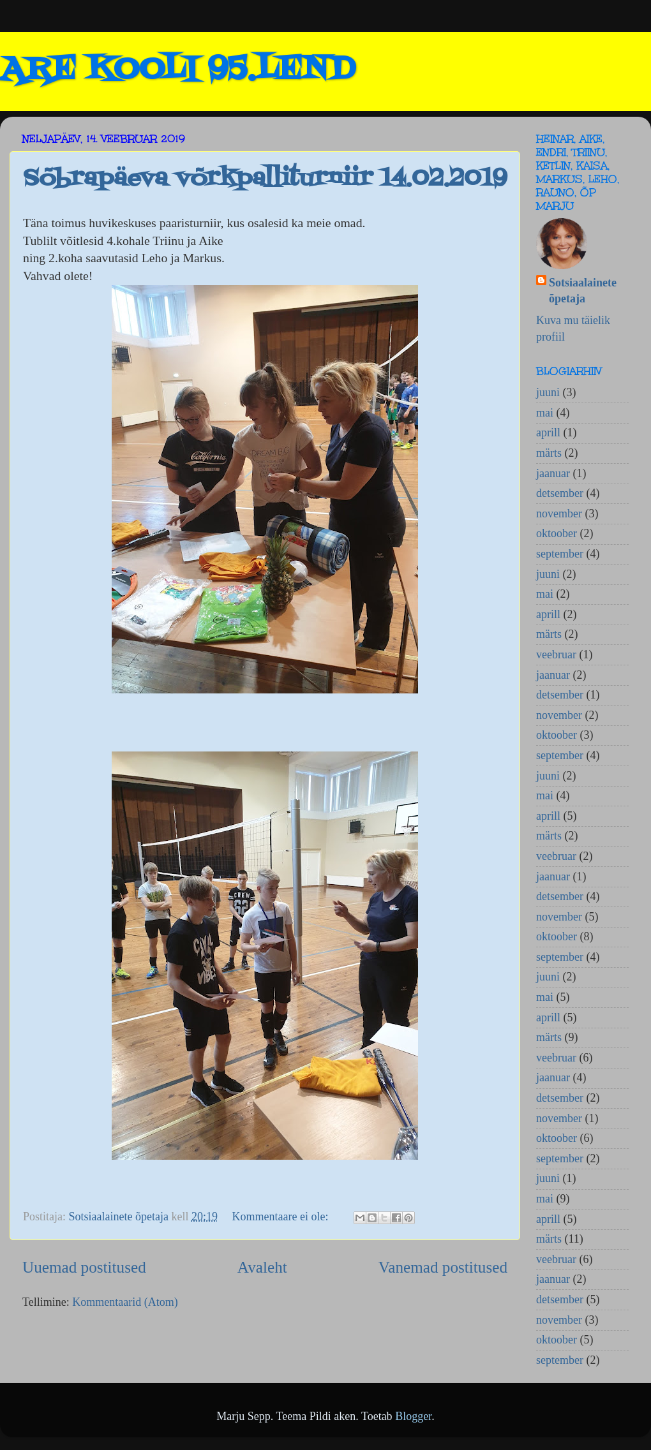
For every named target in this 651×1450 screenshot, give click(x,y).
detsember (559, 493)
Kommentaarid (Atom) (124, 1302)
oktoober (556, 533)
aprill (548, 432)
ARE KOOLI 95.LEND (177, 70)
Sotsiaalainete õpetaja (583, 290)
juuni (548, 392)
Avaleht (262, 1267)
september (559, 553)
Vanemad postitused (442, 1267)
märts (549, 453)
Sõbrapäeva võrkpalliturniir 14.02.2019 (265, 178)
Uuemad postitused (84, 1267)
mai (544, 412)
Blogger (413, 1416)
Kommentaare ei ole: (281, 1216)
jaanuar (553, 473)
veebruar (556, 654)
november (559, 513)
